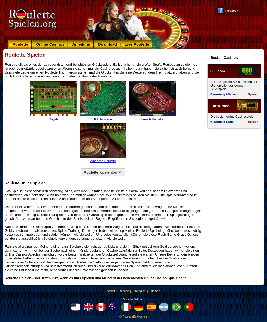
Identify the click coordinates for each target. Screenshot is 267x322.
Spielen (253, 94)
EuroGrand (219, 106)
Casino (105, 68)
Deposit (124, 291)
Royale (53, 118)
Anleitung (81, 44)
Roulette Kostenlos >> (103, 172)
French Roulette (152, 118)
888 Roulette (103, 118)
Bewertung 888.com (224, 94)
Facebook (231, 10)
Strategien (138, 291)
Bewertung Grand (222, 121)
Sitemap (154, 291)
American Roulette (103, 159)
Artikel (111, 291)
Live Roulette (137, 44)
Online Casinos (50, 44)
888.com (217, 71)
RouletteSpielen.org (135, 316)
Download (107, 44)
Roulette (20, 44)
